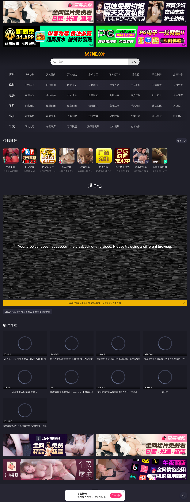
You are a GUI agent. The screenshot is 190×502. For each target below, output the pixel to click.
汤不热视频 (93, 126)
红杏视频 (114, 126)
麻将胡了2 (114, 74)
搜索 (133, 61)
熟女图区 (157, 105)
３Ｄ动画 (93, 84)
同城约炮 (29, 126)
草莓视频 (72, 126)
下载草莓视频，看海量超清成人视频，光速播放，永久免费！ (126, 303)
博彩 (12, 74)
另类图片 (178, 105)
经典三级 (135, 95)
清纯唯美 (135, 105)
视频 (12, 85)
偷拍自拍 (51, 95)
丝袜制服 (135, 84)
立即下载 (116, 495)
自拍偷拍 (51, 84)
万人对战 (72, 74)
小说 (12, 116)
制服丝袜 (114, 95)
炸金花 (135, 74)
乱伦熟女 (157, 95)
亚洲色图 (51, 105)
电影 (12, 95)
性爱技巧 (178, 116)
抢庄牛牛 (178, 74)
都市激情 (29, 116)
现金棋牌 (157, 74)
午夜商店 (51, 126)
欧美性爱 (93, 95)
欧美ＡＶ (72, 84)
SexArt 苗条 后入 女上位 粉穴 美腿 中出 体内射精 (27, 311)
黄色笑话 (157, 116)
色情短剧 (135, 126)
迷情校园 (114, 116)
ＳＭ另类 (178, 84)
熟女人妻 (114, 84)
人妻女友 (72, 116)
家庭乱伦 (51, 116)
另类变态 (178, 95)
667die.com (95, 54)
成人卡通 (72, 95)
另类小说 (135, 116)
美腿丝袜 (114, 105)
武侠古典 (93, 116)
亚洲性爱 (29, 95)
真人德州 (51, 74)
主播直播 (157, 84)
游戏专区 (93, 74)
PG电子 (30, 74)
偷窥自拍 (29, 105)
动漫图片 (93, 105)
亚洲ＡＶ (29, 84)
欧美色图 (72, 105)
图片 (12, 106)
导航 (12, 126)
